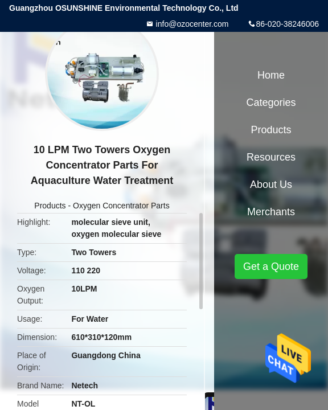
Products (49, 205)
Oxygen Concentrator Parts (121, 205)
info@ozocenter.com (191, 23)
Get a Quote (271, 266)
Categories (271, 102)
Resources (271, 157)
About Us (271, 184)
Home (271, 75)
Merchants (271, 212)
